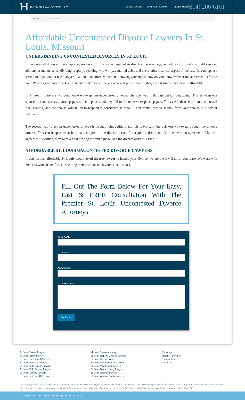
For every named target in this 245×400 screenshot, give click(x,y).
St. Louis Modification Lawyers (106, 366)
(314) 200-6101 (206, 6)
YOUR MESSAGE (67, 283)
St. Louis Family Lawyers (32, 355)
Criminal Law (168, 359)
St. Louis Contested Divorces (33, 362)
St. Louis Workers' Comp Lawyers (107, 376)
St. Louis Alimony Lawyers (33, 372)
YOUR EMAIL (65, 252)
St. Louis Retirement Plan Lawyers (107, 362)
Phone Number (64, 268)
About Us (166, 362)
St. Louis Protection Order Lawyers (36, 376)
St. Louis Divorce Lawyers (32, 352)
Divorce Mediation (183, 6)
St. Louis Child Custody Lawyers (35, 369)
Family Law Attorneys (157, 6)
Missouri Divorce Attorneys (104, 352)
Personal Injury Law (171, 355)
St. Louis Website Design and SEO (55, 395)
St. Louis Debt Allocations (103, 359)
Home (36, 18)
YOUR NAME (65, 237)
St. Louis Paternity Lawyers (104, 372)
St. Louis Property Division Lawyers (108, 355)
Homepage (167, 352)
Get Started (66, 317)
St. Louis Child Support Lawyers (35, 366)
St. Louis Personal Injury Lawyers (107, 369)
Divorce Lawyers (133, 6)
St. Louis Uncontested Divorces (35, 359)
